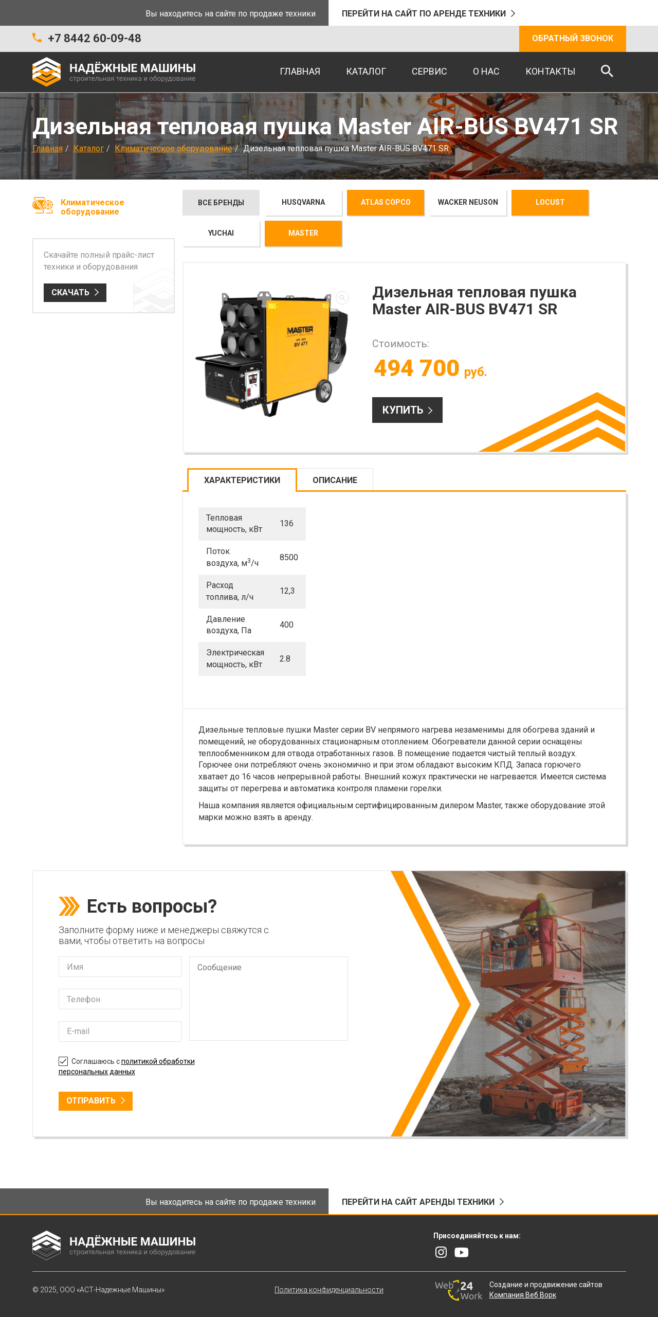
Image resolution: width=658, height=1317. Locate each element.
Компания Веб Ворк (522, 1295)
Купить (402, 410)
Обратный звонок (572, 38)
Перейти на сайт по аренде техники (424, 14)
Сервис (429, 71)
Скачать (70, 292)
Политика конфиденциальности (329, 1290)
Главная (300, 71)
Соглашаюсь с (127, 1065)
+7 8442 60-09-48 (94, 38)
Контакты (550, 71)
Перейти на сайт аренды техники (418, 1202)
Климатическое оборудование (173, 148)
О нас (486, 71)
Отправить (91, 1101)
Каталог (366, 71)
